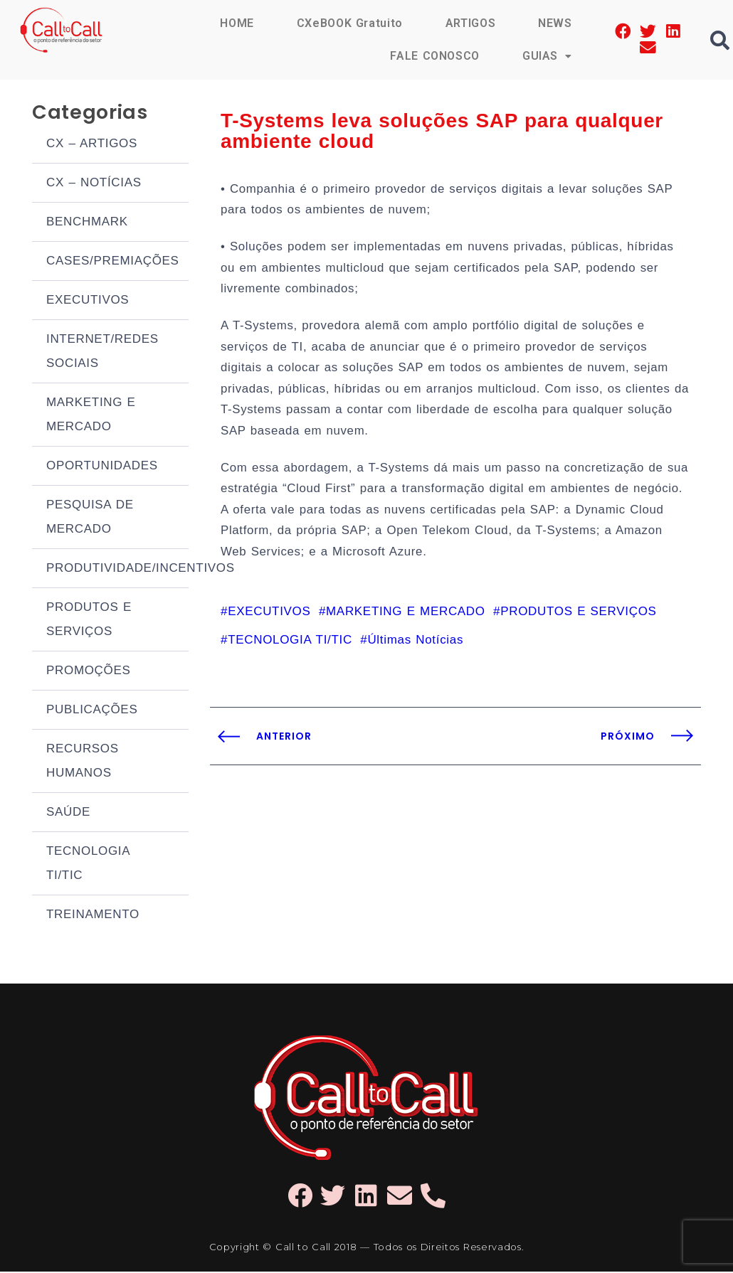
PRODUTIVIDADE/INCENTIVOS (117, 569)
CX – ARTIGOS (91, 144)
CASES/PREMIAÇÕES (112, 262)
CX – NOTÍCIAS (94, 184)
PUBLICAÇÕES (91, 711)
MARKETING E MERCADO (91, 416)
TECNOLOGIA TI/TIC (88, 864)
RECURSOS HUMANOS (82, 762)
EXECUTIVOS (87, 301)
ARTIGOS (470, 23)
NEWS (555, 23)
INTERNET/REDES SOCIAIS (102, 352)
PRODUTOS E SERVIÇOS (89, 620)
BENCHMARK (87, 223)
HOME (236, 23)
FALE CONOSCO (434, 56)
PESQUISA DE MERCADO (90, 518)
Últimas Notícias (415, 648)
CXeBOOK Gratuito (348, 23)
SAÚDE (68, 813)
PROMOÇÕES (88, 671)
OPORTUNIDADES (102, 467)
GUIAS (547, 56)
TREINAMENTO (92, 915)
